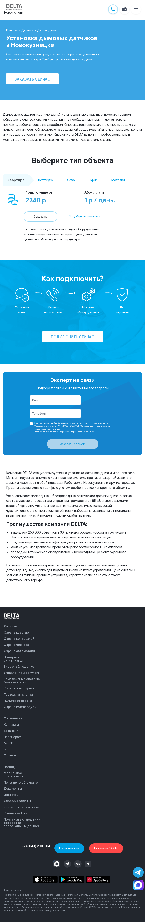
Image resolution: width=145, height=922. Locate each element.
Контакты (11, 724)
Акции (8, 743)
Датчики (27, 30)
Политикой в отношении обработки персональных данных (64, 431)
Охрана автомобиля (20, 651)
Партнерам (12, 737)
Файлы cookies (15, 813)
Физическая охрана (19, 688)
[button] (136, 9)
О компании (13, 718)
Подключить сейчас (72, 337)
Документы (13, 789)
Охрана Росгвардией (20, 707)
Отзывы (10, 755)
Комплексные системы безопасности (22, 680)
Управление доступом (21, 673)
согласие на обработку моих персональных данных (66, 423)
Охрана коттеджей (19, 639)
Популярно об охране (21, 782)
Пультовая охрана (18, 701)
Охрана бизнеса (16, 645)
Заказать (40, 216)
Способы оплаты (17, 801)
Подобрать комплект (84, 216)
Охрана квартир (16, 632)
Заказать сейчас (32, 79)
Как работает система (22, 807)
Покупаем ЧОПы (106, 848)
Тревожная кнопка (18, 694)
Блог (7, 749)
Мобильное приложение (14, 774)
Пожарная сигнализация (14, 658)
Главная (12, 30)
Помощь (10, 767)
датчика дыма (82, 59)
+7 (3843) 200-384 (36, 846)
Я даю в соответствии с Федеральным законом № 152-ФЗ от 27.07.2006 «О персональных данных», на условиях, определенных (72, 427)
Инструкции (13, 795)
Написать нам (69, 848)
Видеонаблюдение (19, 666)
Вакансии (11, 731)
